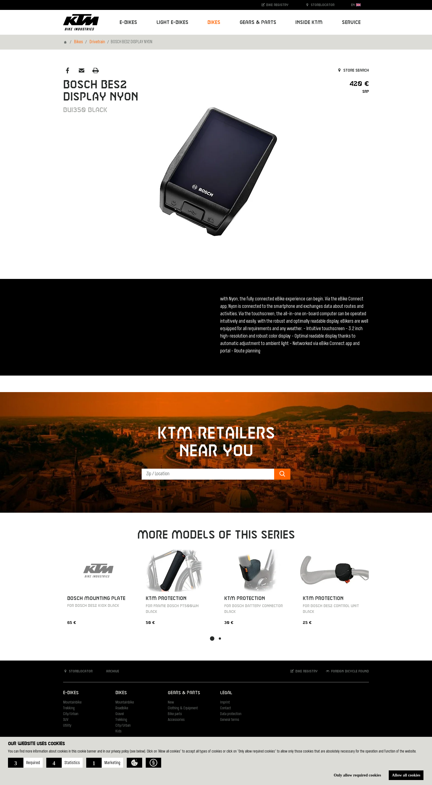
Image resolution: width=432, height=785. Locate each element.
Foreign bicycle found (347, 671)
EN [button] (356, 4)
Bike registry (275, 4)
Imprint (225, 702)
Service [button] (351, 22)
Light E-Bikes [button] (172, 22)
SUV (65, 720)
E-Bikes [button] (128, 22)
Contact (225, 708)
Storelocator (319, 4)
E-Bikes (71, 693)
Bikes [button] (213, 22)
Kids (118, 731)
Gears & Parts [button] (258, 22)
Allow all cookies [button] (406, 775)
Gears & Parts (184, 693)
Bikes (78, 42)
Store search (353, 70)
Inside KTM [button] (309, 22)
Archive (109, 671)
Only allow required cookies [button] (357, 775)
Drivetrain (97, 42)
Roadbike (121, 708)
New (171, 702)
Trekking (69, 708)
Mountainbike (72, 702)
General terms (229, 720)
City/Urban (70, 714)
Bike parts (175, 714)
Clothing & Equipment (183, 708)
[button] (25, 763)
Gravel (119, 714)
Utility (67, 726)
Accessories (176, 720)
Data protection (230, 714)
